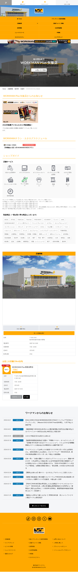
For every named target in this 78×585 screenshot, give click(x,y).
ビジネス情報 (9, 546)
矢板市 (22, 89)
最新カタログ (9, 553)
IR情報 (31, 553)
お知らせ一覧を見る (39, 505)
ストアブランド (9, 542)
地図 (26, 397)
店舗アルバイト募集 (35, 542)
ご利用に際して (58, 542)
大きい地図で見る (20, 327)
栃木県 (17, 89)
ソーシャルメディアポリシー (62, 550)
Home (4, 89)
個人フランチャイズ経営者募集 (38, 539)
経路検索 (57, 327)
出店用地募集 (33, 550)
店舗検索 (7, 539)
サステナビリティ (34, 557)
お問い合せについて (59, 539)
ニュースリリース (10, 550)
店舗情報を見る (16, 397)
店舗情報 (10, 89)
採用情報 (32, 546)
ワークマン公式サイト (39, 11)
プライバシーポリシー (60, 546)
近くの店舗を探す (39, 333)
